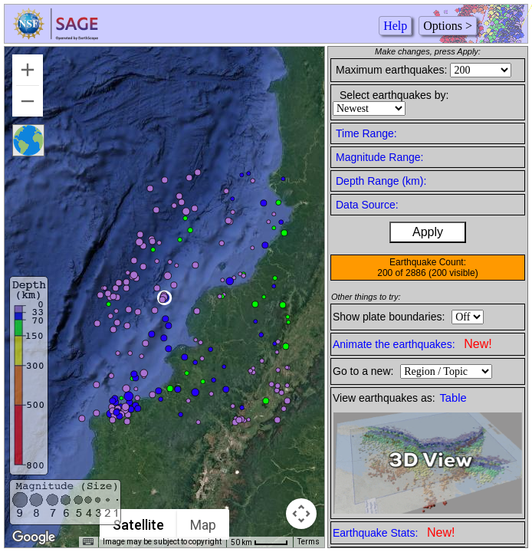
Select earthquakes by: (394, 95)
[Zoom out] (27, 101)
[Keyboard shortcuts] (88, 542)
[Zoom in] (27, 69)
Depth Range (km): (381, 181)
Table (453, 398)
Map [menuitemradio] (204, 525)
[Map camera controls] (301, 513)
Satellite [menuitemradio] (139, 525)
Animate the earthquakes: (412, 343)
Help (395, 25)
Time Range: (366, 133)
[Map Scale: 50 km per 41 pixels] (259, 542)
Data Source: (367, 205)
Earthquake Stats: (394, 532)
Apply (427, 231)
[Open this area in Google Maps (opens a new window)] (33, 537)
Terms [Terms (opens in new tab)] (308, 541)
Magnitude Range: (379, 157)
